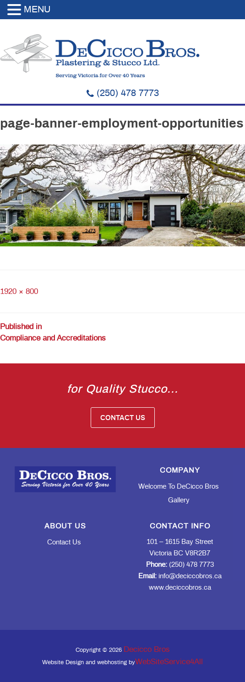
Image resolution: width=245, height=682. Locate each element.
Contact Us (122, 418)
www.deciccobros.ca (180, 587)
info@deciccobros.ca (180, 576)
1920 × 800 (19, 291)
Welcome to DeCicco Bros (178, 486)
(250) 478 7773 (123, 93)
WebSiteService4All (169, 662)
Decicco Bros (147, 649)
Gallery (179, 500)
